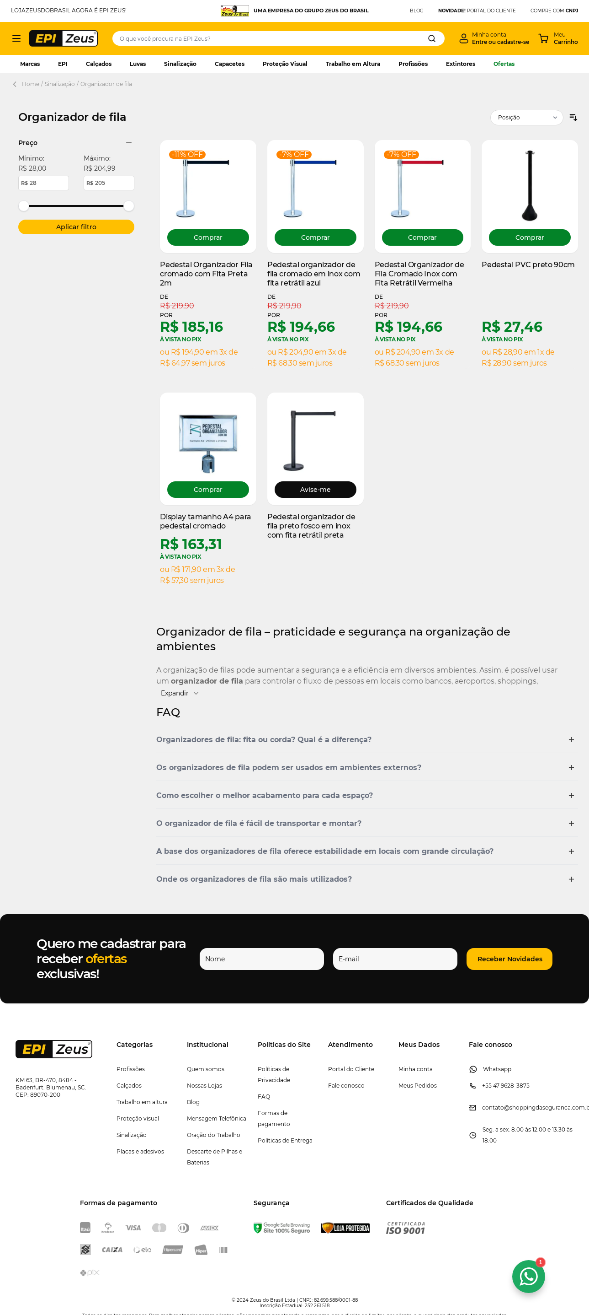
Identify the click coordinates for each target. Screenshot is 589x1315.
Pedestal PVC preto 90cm (528, 264)
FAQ (264, 1096)
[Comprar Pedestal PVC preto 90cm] (530, 237)
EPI (63, 63)
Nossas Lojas (204, 1085)
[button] (367, 739)
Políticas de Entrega (285, 1140)
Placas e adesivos (140, 1151)
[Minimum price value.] (43, 183)
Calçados (98, 63)
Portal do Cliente (351, 1069)
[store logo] (63, 38)
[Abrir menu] (16, 38)
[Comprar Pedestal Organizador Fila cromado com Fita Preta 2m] (208, 237)
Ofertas (504, 63)
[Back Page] (16, 84)
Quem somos (205, 1069)
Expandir (180, 693)
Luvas (138, 63)
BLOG (417, 11)
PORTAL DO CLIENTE (477, 11)
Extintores (460, 63)
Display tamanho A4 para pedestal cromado (205, 521)
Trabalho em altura (142, 1102)
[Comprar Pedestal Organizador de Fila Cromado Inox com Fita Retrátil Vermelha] (423, 237)
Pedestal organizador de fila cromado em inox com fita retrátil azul (313, 273)
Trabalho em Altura (353, 63)
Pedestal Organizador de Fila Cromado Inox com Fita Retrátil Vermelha (419, 273)
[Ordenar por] (526, 117)
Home (30, 84)
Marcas (30, 63)
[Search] (432, 38)
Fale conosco (346, 1085)
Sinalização (180, 63)
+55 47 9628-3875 (506, 1085)
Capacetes (229, 63)
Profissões (413, 63)
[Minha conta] (494, 38)
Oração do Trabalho (213, 1135)
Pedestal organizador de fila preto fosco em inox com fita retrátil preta (311, 525)
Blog (193, 1102)
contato (493, 1107)
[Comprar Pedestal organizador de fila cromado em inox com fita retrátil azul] (315, 237)
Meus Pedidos (417, 1085)
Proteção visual (138, 1118)
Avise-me (315, 489)
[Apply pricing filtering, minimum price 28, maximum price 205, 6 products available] (76, 227)
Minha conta (415, 1069)
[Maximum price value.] (109, 183)
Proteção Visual (285, 63)
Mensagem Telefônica (216, 1118)
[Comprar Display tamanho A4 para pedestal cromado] (208, 489)
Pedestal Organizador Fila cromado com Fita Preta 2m (206, 273)
